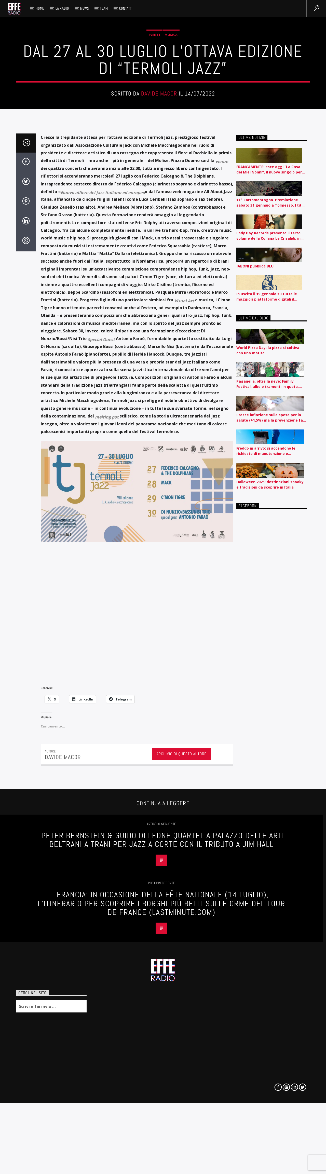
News (84, 8)
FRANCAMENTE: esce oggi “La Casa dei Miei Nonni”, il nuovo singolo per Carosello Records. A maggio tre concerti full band (269, 431)
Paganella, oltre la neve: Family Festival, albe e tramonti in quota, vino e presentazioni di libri (267, 646)
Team (104, 8)
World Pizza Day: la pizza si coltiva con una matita (267, 612)
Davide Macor (159, 213)
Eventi (154, 154)
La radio (62, 8)
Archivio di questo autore (182, 1015)
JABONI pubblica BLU (255, 527)
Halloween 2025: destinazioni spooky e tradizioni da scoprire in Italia (270, 746)
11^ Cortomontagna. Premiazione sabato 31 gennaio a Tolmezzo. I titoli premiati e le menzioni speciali (271, 464)
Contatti (125, 8)
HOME (40, 8)
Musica (171, 154)
